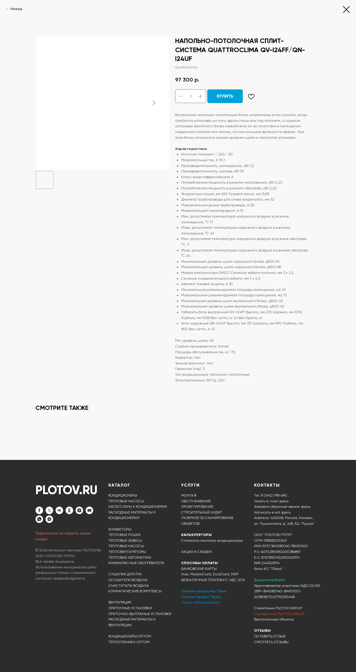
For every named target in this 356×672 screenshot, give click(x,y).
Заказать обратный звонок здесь (282, 506)
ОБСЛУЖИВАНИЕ (196, 501)
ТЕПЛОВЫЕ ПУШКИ (124, 535)
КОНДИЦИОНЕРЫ (122, 495)
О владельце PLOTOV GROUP (279, 614)
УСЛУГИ (190, 485)
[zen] (49, 519)
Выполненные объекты (274, 619)
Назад (16, 9)
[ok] (69, 510)
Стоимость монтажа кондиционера (212, 540)
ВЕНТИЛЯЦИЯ (119, 602)
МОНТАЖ (189, 495)
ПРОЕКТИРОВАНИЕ (197, 506)
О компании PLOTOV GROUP (278, 608)
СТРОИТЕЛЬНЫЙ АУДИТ (201, 512)
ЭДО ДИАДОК (297, 580)
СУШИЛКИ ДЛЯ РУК (125, 574)
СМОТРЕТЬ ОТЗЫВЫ (271, 642)
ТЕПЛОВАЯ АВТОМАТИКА (129, 557)
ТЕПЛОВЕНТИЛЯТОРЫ (127, 552)
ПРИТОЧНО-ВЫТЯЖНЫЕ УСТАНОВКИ (139, 614)
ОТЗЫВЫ (262, 630)
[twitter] (49, 510)
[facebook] (39, 510)
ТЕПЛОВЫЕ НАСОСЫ (126, 501)
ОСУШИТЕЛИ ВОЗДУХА (127, 580)
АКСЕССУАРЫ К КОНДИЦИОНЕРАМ (137, 506)
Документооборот (270, 580)
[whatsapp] (39, 519)
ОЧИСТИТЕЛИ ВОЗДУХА (128, 586)
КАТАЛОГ (119, 485)
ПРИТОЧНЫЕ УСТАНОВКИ (130, 608)
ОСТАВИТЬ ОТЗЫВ (269, 636)
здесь (286, 512)
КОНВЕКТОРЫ (119, 529)
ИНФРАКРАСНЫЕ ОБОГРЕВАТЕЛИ (136, 563)
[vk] (59, 510)
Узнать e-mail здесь (271, 501)
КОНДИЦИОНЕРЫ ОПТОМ (129, 636)
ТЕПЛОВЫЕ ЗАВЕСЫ (125, 540)
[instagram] (79, 510)
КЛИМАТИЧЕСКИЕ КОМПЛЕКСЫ (135, 591)
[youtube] (89, 510)
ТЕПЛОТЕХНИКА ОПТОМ (129, 642)
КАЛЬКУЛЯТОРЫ (196, 535)
